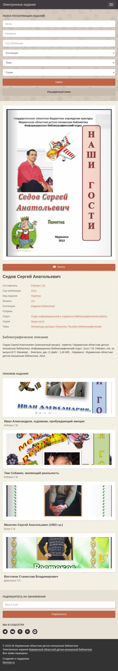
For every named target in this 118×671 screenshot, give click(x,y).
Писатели (60, 326)
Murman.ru (9, 662)
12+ (33, 301)
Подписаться (59, 614)
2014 (33, 290)
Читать (59, 266)
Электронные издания (19, 4)
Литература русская (42, 326)
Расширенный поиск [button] (59, 91)
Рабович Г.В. (38, 285)
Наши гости (37, 321)
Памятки (36, 295)
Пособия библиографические (85, 326)
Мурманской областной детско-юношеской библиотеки (60, 649)
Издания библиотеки (43, 306)
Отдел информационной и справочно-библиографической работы (69, 316)
